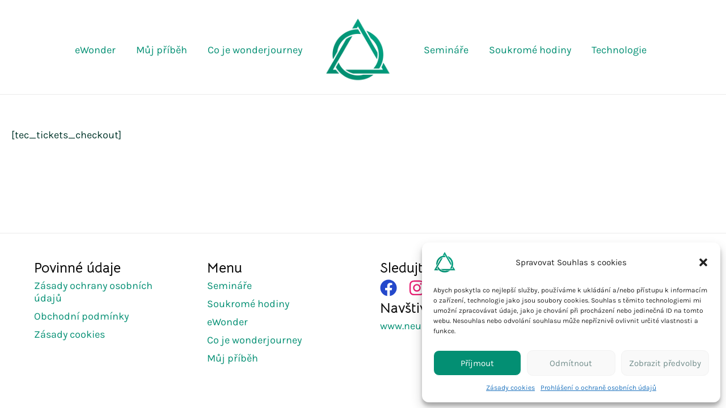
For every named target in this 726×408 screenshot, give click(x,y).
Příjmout (477, 363)
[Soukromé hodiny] (252, 304)
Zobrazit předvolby (665, 363)
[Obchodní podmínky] (85, 316)
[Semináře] (233, 285)
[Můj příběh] (237, 358)
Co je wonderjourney (255, 50)
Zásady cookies (510, 388)
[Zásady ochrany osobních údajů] (103, 291)
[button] (703, 262)
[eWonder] (231, 322)
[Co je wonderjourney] (258, 340)
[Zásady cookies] (73, 334)
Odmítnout (571, 363)
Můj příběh (161, 50)
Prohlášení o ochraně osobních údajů (598, 388)
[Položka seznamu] (416, 287)
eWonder (95, 50)
